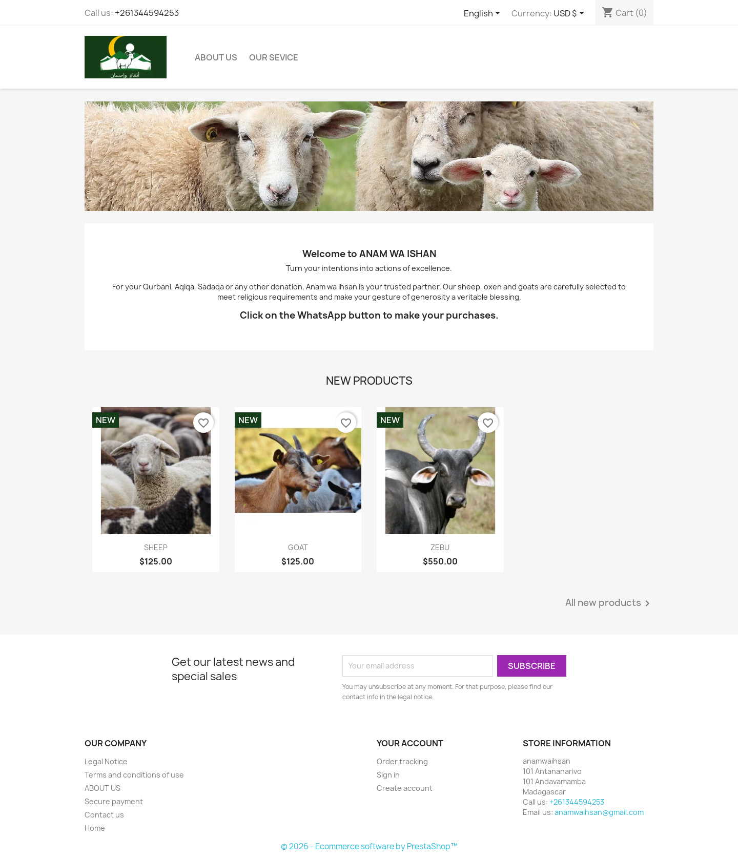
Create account (405, 788)
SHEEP (156, 547)
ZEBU (439, 547)
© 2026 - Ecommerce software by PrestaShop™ (369, 846)
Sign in (388, 775)
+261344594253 (147, 12)
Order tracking (402, 761)
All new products (609, 603)
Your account (410, 743)
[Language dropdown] (484, 14)
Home (95, 828)
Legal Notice (106, 761)
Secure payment (114, 801)
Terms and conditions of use (134, 775)
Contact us (104, 815)
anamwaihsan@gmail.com (599, 812)
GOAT (298, 547)
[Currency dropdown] (571, 14)
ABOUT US (216, 57)
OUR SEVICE (273, 57)
